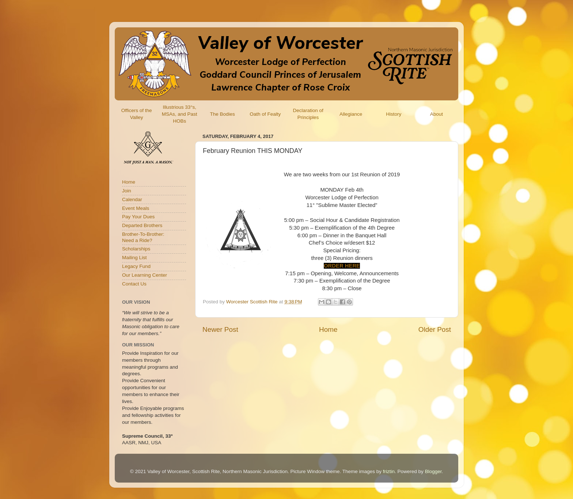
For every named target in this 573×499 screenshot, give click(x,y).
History (393, 114)
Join (126, 190)
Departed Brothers (142, 225)
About (436, 114)
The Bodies (222, 114)
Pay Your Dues (138, 216)
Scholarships (136, 249)
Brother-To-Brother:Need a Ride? (143, 237)
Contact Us (134, 284)
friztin (389, 471)
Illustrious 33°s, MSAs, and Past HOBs (179, 114)
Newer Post (220, 329)
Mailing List (134, 257)
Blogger (433, 471)
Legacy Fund (136, 266)
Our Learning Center (144, 275)
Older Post (434, 329)
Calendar (132, 199)
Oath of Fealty (265, 114)
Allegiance (350, 114)
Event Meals (135, 208)
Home (328, 329)
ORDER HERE (342, 266)
